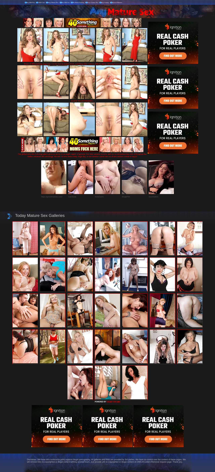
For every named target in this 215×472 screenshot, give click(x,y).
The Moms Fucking (78, 2)
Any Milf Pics (30, 2)
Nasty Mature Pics (53, 2)
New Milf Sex (65, 2)
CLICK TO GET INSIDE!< (82, 101)
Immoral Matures (117, 2)
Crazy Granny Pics (92, 2)
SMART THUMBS (113, 402)
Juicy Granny (105, 2)
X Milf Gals (41, 2)
